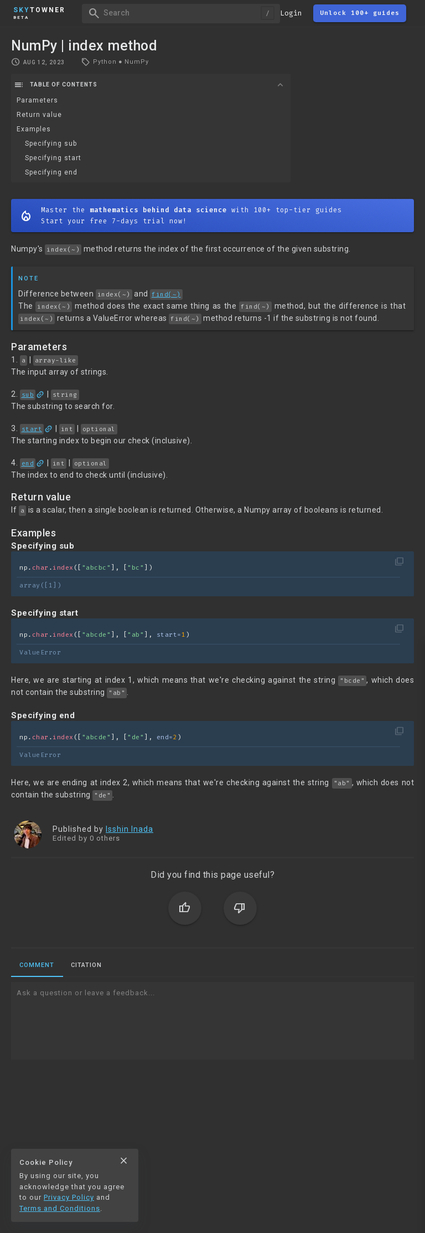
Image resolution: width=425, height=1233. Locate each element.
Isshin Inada (129, 829)
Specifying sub (51, 143)
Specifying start (53, 158)
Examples (34, 129)
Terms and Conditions (59, 1208)
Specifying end (51, 172)
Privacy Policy (69, 1197)
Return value (39, 115)
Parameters (37, 100)
